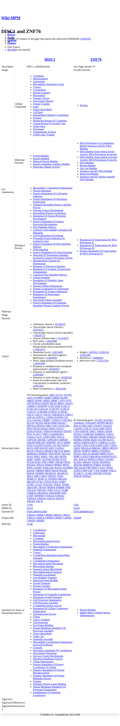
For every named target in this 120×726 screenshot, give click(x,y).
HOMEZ (78, 439)
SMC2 (30, 476)
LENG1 (60, 448)
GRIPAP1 (63, 439)
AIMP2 (47, 397)
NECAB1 (54, 456)
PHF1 (45, 462)
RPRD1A (92, 459)
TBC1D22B (79, 467)
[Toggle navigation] (2, 27)
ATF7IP (31, 403)
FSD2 (85, 437)
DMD (54, 423)
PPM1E (49, 465)
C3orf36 (78, 428)
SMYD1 (52, 476)
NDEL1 (45, 456)
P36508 (77, 518)
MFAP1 (77, 451)
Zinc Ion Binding (88, 168)
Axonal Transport (41, 583)
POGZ (86, 456)
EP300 (109, 431)
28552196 (60, 388)
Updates (11, 43)
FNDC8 (77, 437)
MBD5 (105, 448)
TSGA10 (31, 490)
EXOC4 (31, 431)
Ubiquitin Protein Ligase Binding (49, 684)
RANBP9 (68, 467)
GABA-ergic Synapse (44, 134)
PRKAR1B (95, 456)
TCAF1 (39, 484)
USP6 (84, 470)
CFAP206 (58, 417)
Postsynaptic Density (43, 101)
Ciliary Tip (38, 636)
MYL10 (86, 453)
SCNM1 (109, 459)
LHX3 (85, 445)
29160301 (54, 369)
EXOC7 (39, 431)
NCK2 (30, 456)
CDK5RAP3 (58, 414)
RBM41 (40, 470)
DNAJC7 (62, 423)
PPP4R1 (58, 465)
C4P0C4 (31, 518)
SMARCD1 (50, 473)
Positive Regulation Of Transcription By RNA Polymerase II (98, 252)
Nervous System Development (48, 210)
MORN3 (86, 451)
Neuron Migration (42, 190)
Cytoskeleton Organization (46, 560)
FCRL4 (109, 434)
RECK (55, 470)
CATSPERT (41, 406)
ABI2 (52, 395)
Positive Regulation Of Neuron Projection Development (48, 223)
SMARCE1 (62, 473)
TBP (88, 467)
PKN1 (67, 462)
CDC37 (39, 414)
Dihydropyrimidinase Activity (48, 659)
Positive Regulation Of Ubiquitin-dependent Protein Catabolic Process (51, 304)
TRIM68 (60, 487)
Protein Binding (41, 155)
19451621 (38, 330)
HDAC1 (111, 437)
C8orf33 (69, 403)
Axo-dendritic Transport (45, 577)
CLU (29, 420)
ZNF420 (107, 473)
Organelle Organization (44, 549)
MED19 (114, 448)
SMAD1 (87, 462)
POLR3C (31, 465)
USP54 (77, 470)
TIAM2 (65, 484)
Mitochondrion (40, 78)
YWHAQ (31, 498)
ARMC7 (55, 400)
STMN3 (97, 465)
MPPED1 (43, 453)
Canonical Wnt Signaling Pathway (50, 274)
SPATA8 (78, 465)
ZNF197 (60, 498)
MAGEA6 (86, 448)
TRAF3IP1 (32, 487)
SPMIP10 (87, 465)
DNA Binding (87, 162)
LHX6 (99, 445)
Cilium (36, 617)
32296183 (85, 39)
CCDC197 (54, 409)
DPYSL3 (41, 425)
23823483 (57, 352)
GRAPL (102, 437)
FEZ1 (29, 434)
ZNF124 (51, 498)
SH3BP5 (39, 473)
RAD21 (59, 467)
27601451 (39, 349)
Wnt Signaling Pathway (45, 227)
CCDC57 (31, 411)
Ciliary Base (39, 126)
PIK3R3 (60, 462)
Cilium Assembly (41, 277)
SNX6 (60, 476)
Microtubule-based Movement (48, 563)
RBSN (48, 470)
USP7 (90, 470)
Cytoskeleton (39, 90)
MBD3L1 (97, 448)
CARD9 (31, 406)
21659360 (38, 374)
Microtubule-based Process (46, 541)
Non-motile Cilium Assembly (47, 300)
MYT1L (66, 453)
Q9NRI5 (40, 520)
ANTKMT (90, 423)
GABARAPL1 (57, 434)
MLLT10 (58, 451)
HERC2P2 (40, 442)
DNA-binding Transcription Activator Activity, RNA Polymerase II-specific (98, 158)
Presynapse (38, 129)
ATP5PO (100, 423)
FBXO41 (58, 431)
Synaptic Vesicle (41, 98)
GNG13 (60, 437)
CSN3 (77, 431)
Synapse (37, 118)
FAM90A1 (100, 434)
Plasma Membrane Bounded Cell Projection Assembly (49, 629)
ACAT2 (99, 420)
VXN (96, 470)
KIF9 (36, 448)
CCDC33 (87, 428)
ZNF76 (96, 59)
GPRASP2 (52, 439)
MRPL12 (96, 451)
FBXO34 (48, 431)
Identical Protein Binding (45, 161)
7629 (76, 504)
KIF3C (30, 448)
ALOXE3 (108, 420)
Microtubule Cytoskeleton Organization (52, 188)
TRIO (68, 487)
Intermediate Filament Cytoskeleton (51, 115)
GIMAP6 (93, 437)
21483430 (51, 358)
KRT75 (93, 442)
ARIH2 (46, 400)
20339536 (66, 377)
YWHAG (59, 495)
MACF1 (31, 451)
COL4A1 (37, 420)
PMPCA (78, 456)
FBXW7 (67, 431)
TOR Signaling (40, 249)
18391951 (93, 352)
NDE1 (37, 456)
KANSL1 (48, 445)
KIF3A (65, 445)
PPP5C (65, 465)
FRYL (46, 434)
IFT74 (60, 442)
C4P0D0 (49, 518)
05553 (30, 508)
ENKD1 (101, 431)
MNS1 (67, 451)
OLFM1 (56, 459)
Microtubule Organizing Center (48, 84)
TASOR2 (106, 465)
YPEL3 (112, 470)
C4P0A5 (66, 515)
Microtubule (39, 95)
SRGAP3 (31, 481)
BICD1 (53, 403)
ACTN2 (68, 395)
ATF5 (68, 400)
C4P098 (48, 515)
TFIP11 (57, 484)
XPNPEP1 (39, 495)
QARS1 (38, 467)
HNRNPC (51, 442)
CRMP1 (46, 420)
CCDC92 (52, 411)
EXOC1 (60, 428)
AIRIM (55, 397)
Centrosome (39, 81)
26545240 (39, 363)
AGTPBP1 (38, 397)
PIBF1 (51, 462)
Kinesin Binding (41, 158)
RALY (113, 456)
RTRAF (31, 473)
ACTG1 (59, 395)
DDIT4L (84, 431)
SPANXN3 (104, 462)
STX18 (47, 481)
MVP (51, 453)
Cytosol (37, 87)
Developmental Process (44, 614)
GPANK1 (42, 439)
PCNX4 (31, 462)
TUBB (64, 490)
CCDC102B (54, 406)
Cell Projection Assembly (45, 602)
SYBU (62, 481)
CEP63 (49, 417)
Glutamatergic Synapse (44, 132)
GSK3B (31, 442)
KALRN (38, 445)
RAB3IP (105, 456)
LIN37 (106, 445)
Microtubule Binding (43, 566)
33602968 (51, 341)
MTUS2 (78, 453)
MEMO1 (49, 451)
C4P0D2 (67, 518)
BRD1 (61, 403)
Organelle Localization (44, 574)
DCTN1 (31, 423)
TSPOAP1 (41, 490)
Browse (11, 34)
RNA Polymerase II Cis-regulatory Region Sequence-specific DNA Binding (97, 146)
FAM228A (89, 434)
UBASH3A (42, 493)
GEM (46, 437)
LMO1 (77, 448)
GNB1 (52, 437)
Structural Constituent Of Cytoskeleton (52, 650)
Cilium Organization (43, 661)
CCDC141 (43, 409)
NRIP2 (103, 453)
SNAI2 (95, 462)
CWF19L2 (66, 420)
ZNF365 (31, 501)
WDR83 (104, 470)
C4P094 (31, 515)
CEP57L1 (40, 417)
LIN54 (113, 445)
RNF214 (83, 459)
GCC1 (39, 437)
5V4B (30, 524)
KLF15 (110, 439)
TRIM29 (50, 487)
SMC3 (37, 476)
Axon (36, 106)
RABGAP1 (48, 467)
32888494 (98, 358)
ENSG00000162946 (37, 511)
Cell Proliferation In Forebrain (48, 235)
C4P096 (39, 515)
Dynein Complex (41, 104)
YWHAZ (41, 498)
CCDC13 (65, 406)
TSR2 (50, 490)
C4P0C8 (40, 518)
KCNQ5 (57, 445)
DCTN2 (39, 423)
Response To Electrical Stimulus (49, 266)
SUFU (55, 481)
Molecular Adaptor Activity (46, 167)
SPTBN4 (52, 479)
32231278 (102, 360)
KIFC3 (52, 448)
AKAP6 (64, 397)
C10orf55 (97, 425)
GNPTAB (32, 439)
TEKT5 (95, 467)
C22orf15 (107, 425)
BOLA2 (78, 425)
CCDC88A (42, 411)
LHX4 (92, 445)
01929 (77, 508)
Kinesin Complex (41, 92)
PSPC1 (30, 467)
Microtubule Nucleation (45, 653)
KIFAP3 (44, 448)
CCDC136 (32, 409)
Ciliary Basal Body (42, 109)
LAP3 (112, 442)
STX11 (40, 481)
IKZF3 (94, 439)
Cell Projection (40, 622)
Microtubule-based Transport (47, 572)
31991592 (38, 386)
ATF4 (62, 400)
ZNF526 (78, 476)
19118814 (59, 324)
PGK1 (38, 462)
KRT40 (85, 442)
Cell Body (38, 112)
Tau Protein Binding (43, 625)
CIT (66, 417)
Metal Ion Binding (89, 174)
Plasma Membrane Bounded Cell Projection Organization (49, 688)
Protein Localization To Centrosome (51, 288)
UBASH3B (54, 493)
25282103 (104, 352)
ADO (29, 397)
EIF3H (36, 428)
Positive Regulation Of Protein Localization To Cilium (48, 666)
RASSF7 (31, 470)
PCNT (63, 459)
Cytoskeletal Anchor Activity (47, 605)
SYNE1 (31, 484)
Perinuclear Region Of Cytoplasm (50, 120)
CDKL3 (69, 414)
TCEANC (48, 484)
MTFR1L (106, 451)
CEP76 (108, 428)
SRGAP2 (62, 479)
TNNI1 (109, 467)
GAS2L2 (31, 437)
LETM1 (78, 445)
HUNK (86, 439)
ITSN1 (30, 445)
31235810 (63, 338)
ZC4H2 (88, 473)
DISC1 (49, 59)
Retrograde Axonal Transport (47, 597)
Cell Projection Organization (47, 600)
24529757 (39, 335)
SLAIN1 (78, 462)
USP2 (63, 493)
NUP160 (46, 459)
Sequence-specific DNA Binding (96, 171)
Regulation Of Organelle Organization (52, 594)
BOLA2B (87, 425)
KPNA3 (78, 442)
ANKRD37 (79, 423)
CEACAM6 (98, 428)
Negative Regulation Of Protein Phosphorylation (48, 671)
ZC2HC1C (79, 473)
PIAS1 (110, 453)
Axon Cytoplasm (41, 619)
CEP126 (31, 417)
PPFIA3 (41, 465)
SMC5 (44, 476)
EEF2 (29, 428)
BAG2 (38, 403)
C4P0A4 (57, 515)
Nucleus (84, 105)
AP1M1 (38, 400)
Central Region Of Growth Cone (49, 123)
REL (76, 459)
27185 (30, 504)
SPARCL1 (32, 479)
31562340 (85, 355)
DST (55, 425)
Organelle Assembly (43, 639)
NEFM (62, 456)
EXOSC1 (78, 434)
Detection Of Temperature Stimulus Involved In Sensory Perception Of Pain (53, 256)
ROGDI (63, 470)
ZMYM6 (97, 473)
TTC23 (57, 490)
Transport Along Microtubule (47, 569)
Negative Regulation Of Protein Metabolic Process (48, 677)
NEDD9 (95, 453)
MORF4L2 (32, 453)
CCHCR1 (63, 411)
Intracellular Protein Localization (49, 213)
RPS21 (101, 459)
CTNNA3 (56, 420)
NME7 (30, 459)
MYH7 (57, 453)
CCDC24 (64, 409)
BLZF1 (109, 423)
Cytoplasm (38, 76)
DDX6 (47, 423)
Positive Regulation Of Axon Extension (52, 252)
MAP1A (40, 451)
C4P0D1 (58, 518)
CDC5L (47, 414)
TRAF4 (42, 487)
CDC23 (30, 414)
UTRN (30, 495)
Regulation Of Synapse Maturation (50, 291)
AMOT (30, 400)
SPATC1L (43, 479)
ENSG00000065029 (84, 511)
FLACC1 (37, 434)
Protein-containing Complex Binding (51, 164)
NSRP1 (37, 459)
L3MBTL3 (103, 442)
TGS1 (102, 467)
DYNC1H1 (64, 425)
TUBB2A (31, 493)
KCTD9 (102, 439)
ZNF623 (87, 476)
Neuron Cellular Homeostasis (47, 286)
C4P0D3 (31, 520)
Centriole (37, 647)
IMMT (67, 442)
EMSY (52, 428)
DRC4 (49, 425)
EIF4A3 (44, 428)
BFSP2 (45, 403)
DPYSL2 (31, 425)
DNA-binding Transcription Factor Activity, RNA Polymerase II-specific (98, 153)
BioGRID (12, 49)
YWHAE (49, 495)
